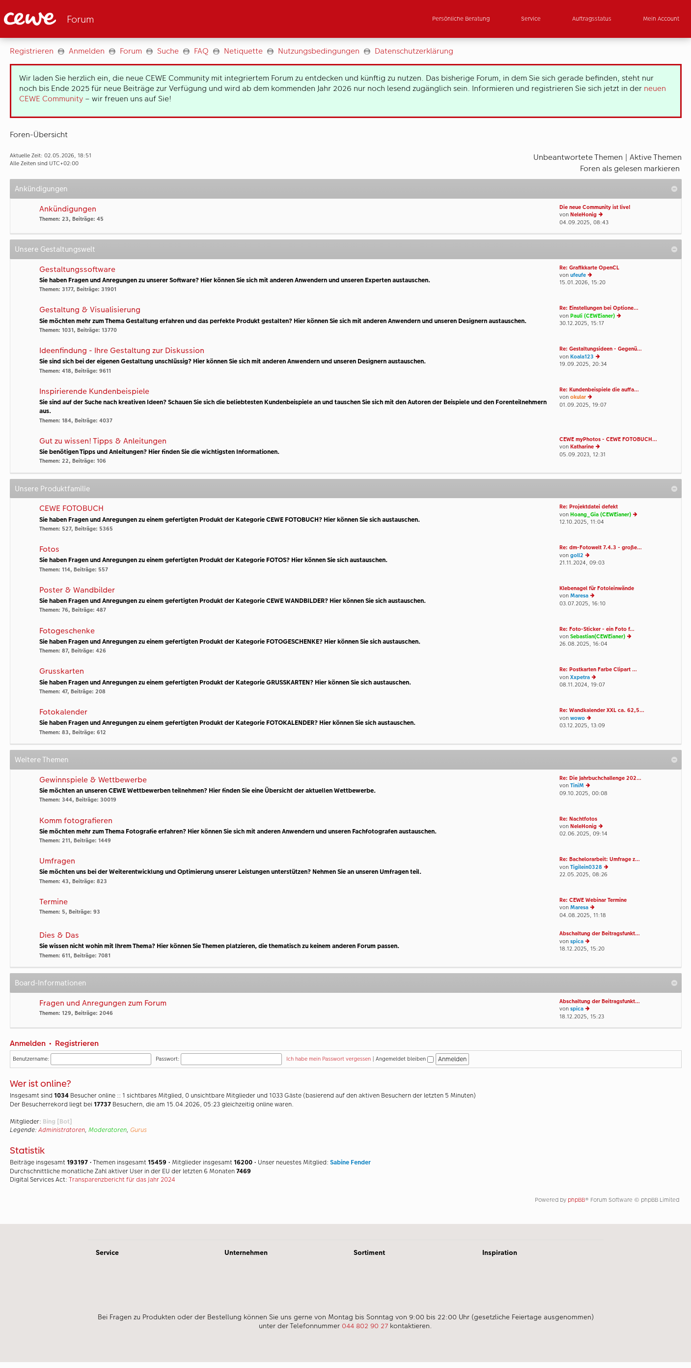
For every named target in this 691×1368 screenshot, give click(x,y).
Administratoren (61, 1130)
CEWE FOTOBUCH (71, 509)
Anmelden (87, 51)
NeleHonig (583, 214)
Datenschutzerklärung (414, 51)
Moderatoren (107, 1130)
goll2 (576, 555)
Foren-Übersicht (39, 134)
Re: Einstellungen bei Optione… (598, 308)
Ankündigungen (41, 188)
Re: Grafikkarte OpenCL (589, 267)
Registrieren (32, 51)
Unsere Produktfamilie (52, 488)
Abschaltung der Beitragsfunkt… (599, 933)
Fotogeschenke (67, 631)
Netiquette (243, 51)
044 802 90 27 (365, 1326)
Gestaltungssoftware (77, 270)
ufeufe (578, 275)
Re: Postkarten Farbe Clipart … (598, 669)
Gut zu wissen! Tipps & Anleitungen (102, 441)
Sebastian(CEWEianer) (597, 636)
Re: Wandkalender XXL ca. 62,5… (601, 710)
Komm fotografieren (75, 821)
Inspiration (499, 1252)
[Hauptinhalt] (345, 631)
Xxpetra (580, 677)
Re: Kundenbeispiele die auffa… (599, 389)
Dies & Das (59, 935)
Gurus (138, 1130)
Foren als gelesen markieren (630, 168)
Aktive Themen (656, 157)
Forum (131, 51)
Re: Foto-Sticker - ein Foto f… (597, 629)
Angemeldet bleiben (405, 1059)
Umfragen (57, 861)
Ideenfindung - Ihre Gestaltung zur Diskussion (121, 351)
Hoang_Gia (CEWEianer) (600, 514)
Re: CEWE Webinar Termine (593, 900)
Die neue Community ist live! (595, 207)
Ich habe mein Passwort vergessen (328, 1059)
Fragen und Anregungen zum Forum (102, 1003)
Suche (168, 51)
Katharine (582, 446)
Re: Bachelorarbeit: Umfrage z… (599, 859)
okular (578, 397)
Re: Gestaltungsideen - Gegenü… (600, 349)
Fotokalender (63, 712)
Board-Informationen (50, 983)
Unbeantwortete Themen (578, 157)
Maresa (579, 595)
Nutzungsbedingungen (318, 51)
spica (576, 941)
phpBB (576, 1200)
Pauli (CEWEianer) (592, 316)
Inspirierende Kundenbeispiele (94, 392)
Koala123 (582, 356)
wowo (577, 718)
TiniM (577, 785)
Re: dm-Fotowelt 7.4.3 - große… (600, 547)
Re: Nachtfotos (578, 819)
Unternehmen (246, 1252)
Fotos (49, 549)
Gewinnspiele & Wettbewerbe (93, 780)
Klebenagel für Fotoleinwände (596, 588)
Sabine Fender (350, 1162)
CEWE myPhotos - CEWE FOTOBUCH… (608, 439)
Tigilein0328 (586, 867)
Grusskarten (61, 671)
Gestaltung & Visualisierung (89, 310)
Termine (53, 902)
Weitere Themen (42, 759)
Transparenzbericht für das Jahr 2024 (122, 1179)
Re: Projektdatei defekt (588, 506)
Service (107, 1252)
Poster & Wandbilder (77, 590)
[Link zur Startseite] (100, 19)
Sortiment (369, 1252)
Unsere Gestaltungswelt (55, 249)
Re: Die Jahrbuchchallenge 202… (600, 778)
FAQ (201, 51)
